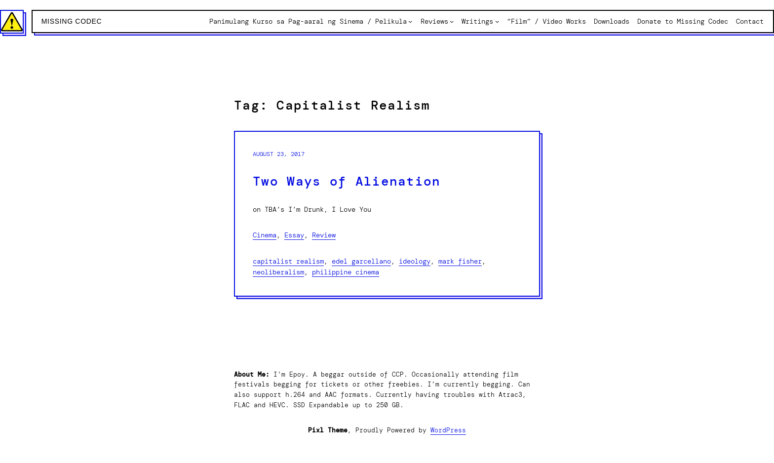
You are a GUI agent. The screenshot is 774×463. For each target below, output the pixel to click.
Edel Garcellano (361, 261)
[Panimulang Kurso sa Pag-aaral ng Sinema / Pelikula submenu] (410, 21)
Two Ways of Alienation (347, 181)
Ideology (414, 261)
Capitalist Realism (288, 261)
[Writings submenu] (497, 21)
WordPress (448, 430)
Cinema (264, 235)
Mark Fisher (460, 261)
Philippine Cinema (345, 272)
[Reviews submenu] (452, 21)
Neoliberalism (278, 272)
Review (324, 235)
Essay (294, 235)
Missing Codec (71, 21)
